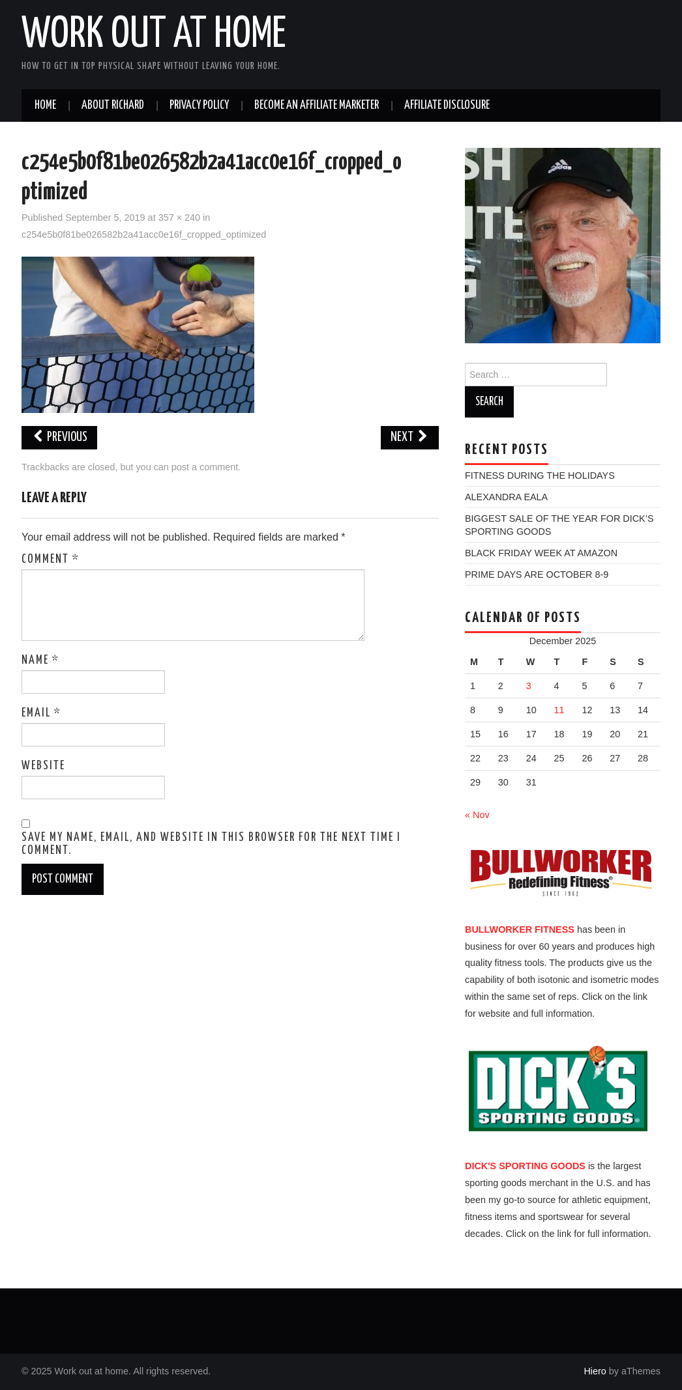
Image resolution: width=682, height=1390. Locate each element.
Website (43, 766)
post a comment (204, 467)
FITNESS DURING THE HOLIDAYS (540, 475)
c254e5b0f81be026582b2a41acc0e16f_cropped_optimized (144, 234)
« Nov (477, 815)
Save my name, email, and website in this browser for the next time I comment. (211, 844)
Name (40, 660)
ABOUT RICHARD (113, 105)
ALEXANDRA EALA (506, 497)
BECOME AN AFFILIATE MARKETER (316, 105)
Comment (51, 559)
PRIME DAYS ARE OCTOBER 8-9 (536, 574)
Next (410, 437)
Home (45, 105)
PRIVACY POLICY (199, 105)
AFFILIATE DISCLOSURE (447, 105)
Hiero (595, 1371)
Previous (59, 437)
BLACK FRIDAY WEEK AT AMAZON (541, 553)
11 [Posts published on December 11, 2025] (559, 710)
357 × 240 (179, 217)
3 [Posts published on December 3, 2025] (528, 686)
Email (41, 713)
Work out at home (154, 35)
